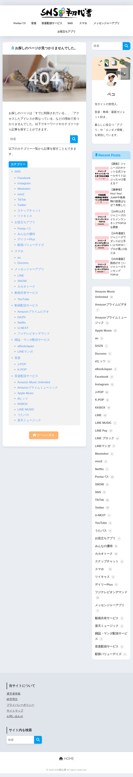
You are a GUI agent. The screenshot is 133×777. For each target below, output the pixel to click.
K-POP (22, 369)
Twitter (21, 205)
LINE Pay (104, 433)
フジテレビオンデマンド (33, 333)
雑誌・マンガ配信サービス (32, 339)
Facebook (23, 178)
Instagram (24, 183)
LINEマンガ (25, 351)
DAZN (21, 317)
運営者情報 (13, 697)
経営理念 (12, 703)
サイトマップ (15, 714)
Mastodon (23, 188)
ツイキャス (24, 216)
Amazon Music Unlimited (33, 382)
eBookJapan (25, 346)
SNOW (22, 281)
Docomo (23, 263)
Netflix (21, 322)
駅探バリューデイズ (30, 245)
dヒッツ (22, 398)
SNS (70, 23)
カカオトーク (26, 286)
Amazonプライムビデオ (33, 311)
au (19, 257)
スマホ (84, 23)
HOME (66, 762)
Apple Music (25, 393)
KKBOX (22, 404)
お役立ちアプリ (66, 31)
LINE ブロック (107, 441)
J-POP (21, 364)
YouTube (23, 299)
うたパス (23, 415)
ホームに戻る (43, 435)
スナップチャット (29, 210)
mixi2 (20, 194)
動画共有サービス (26, 292)
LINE (20, 275)
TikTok (21, 199)
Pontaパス (19, 23)
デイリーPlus (26, 239)
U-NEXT (23, 328)
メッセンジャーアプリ (107, 23)
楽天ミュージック (29, 420)
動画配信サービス (26, 305)
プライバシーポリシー (20, 708)
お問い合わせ (15, 720)
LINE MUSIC (25, 409)
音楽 (33, 23)
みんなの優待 (26, 234)
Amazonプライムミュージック (37, 387)
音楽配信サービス (52, 23)
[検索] (74, 139)
